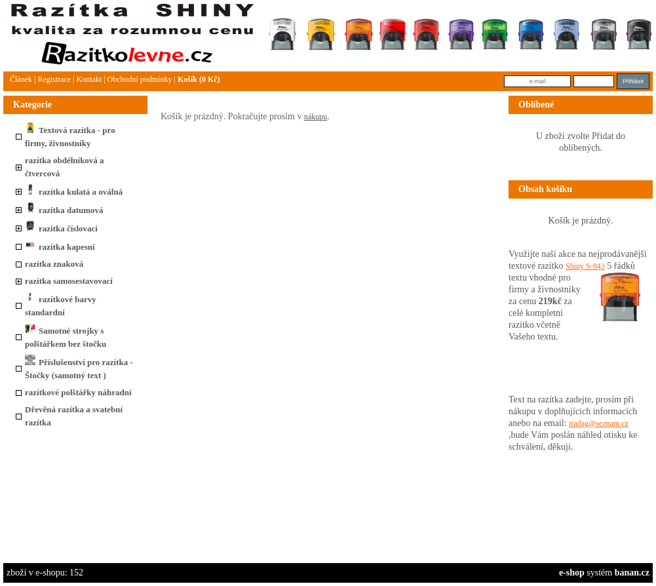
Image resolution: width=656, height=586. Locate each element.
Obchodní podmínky (139, 79)
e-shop (572, 572)
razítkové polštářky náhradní (78, 392)
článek (21, 79)
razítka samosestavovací (69, 281)
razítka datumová (64, 210)
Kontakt (89, 79)
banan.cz (632, 572)
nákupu (315, 116)
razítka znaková (54, 264)
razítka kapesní (60, 247)
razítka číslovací (61, 228)
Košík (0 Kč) (199, 79)
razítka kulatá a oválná (74, 192)
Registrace (54, 79)
